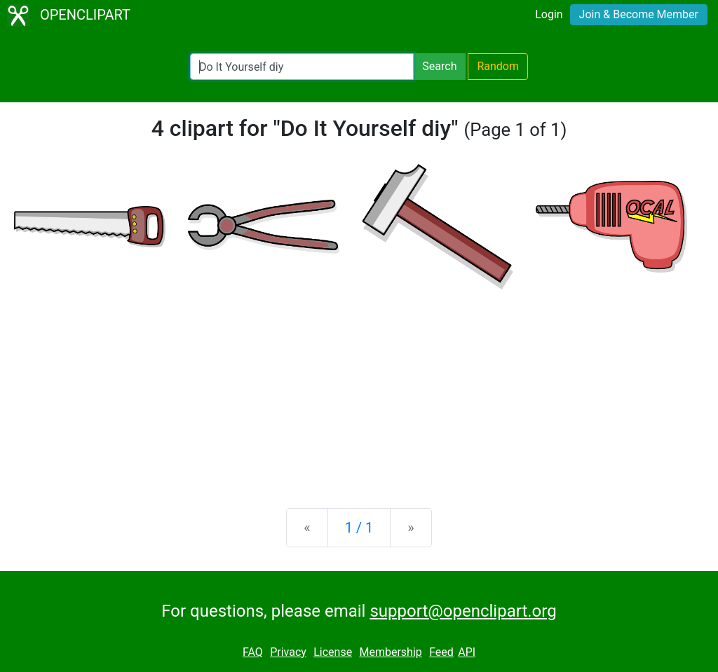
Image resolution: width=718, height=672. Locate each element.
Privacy (288, 652)
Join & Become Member (638, 14)
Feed (441, 652)
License (332, 652)
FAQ (253, 652)
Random (498, 66)
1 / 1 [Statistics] (359, 527)
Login (548, 14)
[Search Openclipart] (302, 66)
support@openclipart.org (463, 611)
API (466, 652)
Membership (390, 652)
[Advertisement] (359, 387)
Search (439, 66)
